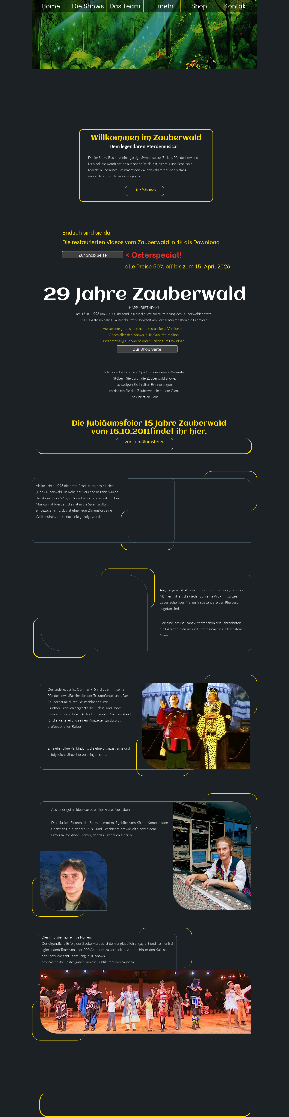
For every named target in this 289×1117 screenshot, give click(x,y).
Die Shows (144, 189)
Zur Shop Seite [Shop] (93, 255)
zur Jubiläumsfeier (144, 441)
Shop (175, 334)
